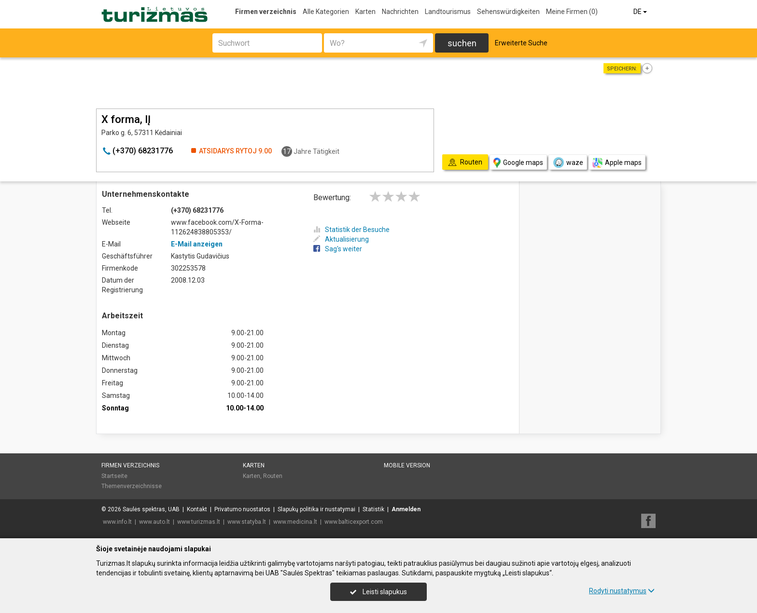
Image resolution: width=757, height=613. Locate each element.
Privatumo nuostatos (242, 509)
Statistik (373, 509)
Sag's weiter (337, 249)
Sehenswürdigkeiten (508, 11)
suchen (462, 43)
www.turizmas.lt (198, 521)
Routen (272, 476)
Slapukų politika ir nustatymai (316, 509)
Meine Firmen (572, 11)
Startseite (114, 476)
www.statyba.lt (246, 521)
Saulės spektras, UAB (151, 509)
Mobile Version (407, 465)
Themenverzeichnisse (131, 486)
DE (640, 11)
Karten (365, 11)
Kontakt (197, 509)
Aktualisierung (341, 239)
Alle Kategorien (326, 11)
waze (567, 162)
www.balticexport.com (353, 521)
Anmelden (406, 509)
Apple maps (617, 163)
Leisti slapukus (378, 592)
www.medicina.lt (295, 521)
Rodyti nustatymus (622, 591)
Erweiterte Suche (521, 43)
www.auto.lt (154, 521)
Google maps (518, 163)
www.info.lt (117, 521)
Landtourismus (448, 11)
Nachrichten (400, 11)
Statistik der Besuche (351, 229)
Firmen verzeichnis (265, 11)
